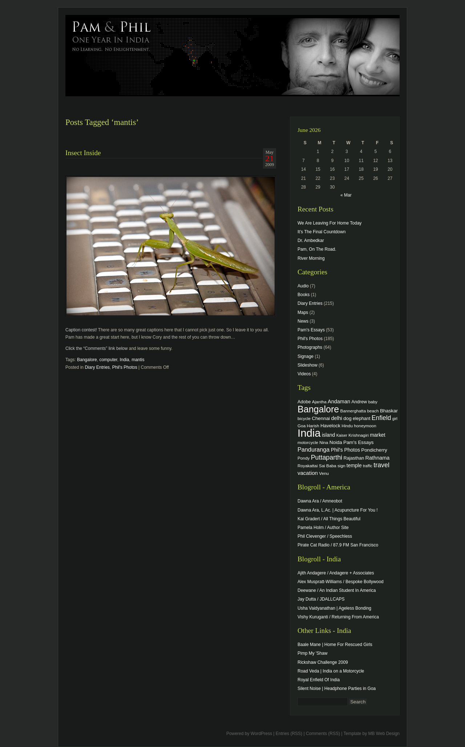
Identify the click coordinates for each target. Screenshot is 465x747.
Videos (304, 373)
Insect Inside (83, 153)
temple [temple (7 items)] (354, 465)
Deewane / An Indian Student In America (337, 590)
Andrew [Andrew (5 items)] (359, 401)
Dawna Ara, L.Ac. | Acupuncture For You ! (338, 510)
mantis (138, 359)
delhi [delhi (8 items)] (336, 418)
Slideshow (308, 365)
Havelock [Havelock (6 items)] (330, 425)
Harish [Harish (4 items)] (313, 425)
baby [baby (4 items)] (372, 401)
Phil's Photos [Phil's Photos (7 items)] (345, 450)
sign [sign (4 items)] (341, 465)
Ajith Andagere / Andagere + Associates (336, 573)
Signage (306, 356)
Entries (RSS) (289, 733)
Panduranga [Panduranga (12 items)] (313, 449)
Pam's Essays (311, 329)
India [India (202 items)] (309, 433)
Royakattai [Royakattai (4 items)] (308, 465)
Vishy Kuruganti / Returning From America (338, 616)
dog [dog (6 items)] (347, 418)
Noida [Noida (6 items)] (335, 442)
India (124, 359)
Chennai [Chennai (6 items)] (321, 418)
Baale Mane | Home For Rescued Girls (335, 644)
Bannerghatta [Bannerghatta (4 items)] (353, 410)
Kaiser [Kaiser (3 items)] (341, 435)
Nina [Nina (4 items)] (323, 442)
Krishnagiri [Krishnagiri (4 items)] (358, 435)
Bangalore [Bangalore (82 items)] (318, 409)
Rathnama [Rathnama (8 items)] (377, 458)
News (303, 321)
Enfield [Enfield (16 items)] (381, 417)
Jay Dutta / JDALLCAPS (321, 599)
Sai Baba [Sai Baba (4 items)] (327, 465)
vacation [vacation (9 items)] (308, 473)
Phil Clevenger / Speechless (325, 536)
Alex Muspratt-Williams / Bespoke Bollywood (341, 581)
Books (304, 294)
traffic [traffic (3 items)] (367, 466)
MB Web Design (384, 733)
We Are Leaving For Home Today (329, 223)
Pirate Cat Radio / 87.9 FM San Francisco (338, 545)
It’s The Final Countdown (321, 231)
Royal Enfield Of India (319, 679)
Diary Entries (97, 367)
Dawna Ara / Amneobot (320, 501)
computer (108, 359)
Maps (303, 312)
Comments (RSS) (323, 733)
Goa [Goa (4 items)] (302, 425)
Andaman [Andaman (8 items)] (339, 401)
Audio (303, 285)
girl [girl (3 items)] (394, 418)
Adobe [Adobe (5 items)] (304, 401)
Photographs (310, 347)
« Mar (346, 195)
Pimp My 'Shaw (312, 653)
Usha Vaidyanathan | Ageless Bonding (334, 608)
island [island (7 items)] (328, 435)
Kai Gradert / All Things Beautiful (329, 518)
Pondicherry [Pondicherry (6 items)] (374, 450)
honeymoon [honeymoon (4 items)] (365, 425)
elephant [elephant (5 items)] (361, 418)
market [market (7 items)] (377, 435)
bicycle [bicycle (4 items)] (304, 418)
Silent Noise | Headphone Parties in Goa (337, 688)
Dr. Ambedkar (311, 240)
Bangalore (87, 359)
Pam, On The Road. (317, 249)
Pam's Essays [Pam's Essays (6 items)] (358, 442)
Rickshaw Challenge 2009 (323, 662)
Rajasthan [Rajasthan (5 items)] (353, 458)
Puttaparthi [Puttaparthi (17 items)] (326, 457)
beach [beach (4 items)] (373, 410)
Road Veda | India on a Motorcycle (331, 671)
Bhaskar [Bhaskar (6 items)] (389, 410)
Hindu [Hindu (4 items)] (347, 425)
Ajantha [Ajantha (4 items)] (319, 401)
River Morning (311, 258)
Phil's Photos (124, 367)
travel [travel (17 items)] (381, 465)
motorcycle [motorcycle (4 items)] (308, 442)
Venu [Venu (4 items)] (324, 473)
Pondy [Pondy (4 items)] (304, 458)
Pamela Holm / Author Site (323, 527)
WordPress (261, 733)
